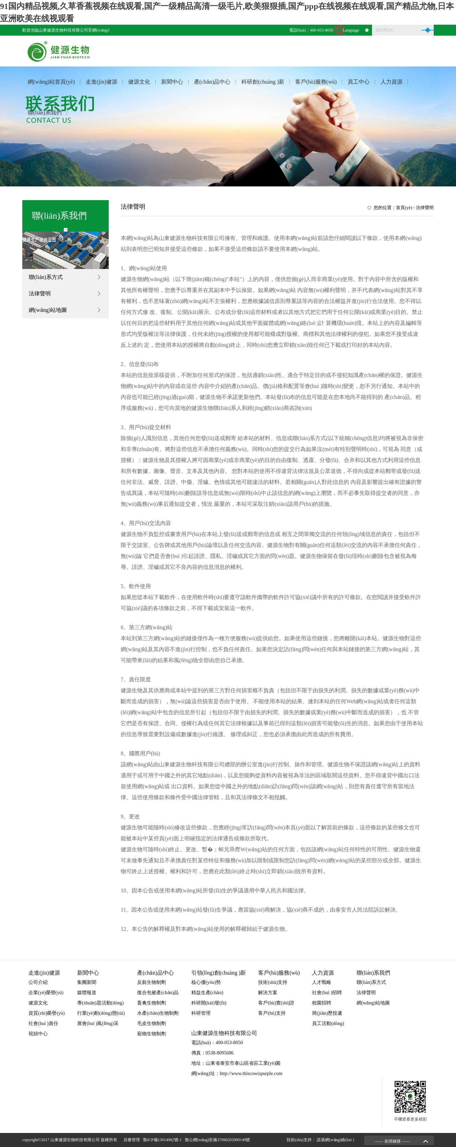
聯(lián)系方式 (46, 277)
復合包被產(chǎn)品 (158, 992)
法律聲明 (40, 293)
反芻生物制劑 (151, 982)
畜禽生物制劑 (151, 1002)
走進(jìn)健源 (101, 82)
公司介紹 (38, 982)
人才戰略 (321, 982)
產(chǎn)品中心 (212, 82)
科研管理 (201, 1013)
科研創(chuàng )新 (262, 82)
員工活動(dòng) (328, 1023)
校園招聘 (321, 1002)
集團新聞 (86, 982)
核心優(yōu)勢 (206, 982)
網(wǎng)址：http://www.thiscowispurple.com (237, 1073)
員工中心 (359, 82)
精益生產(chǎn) (207, 992)
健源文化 (139, 82)
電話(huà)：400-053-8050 (311, 30)
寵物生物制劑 (151, 1033)
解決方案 (267, 992)
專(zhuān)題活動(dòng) (100, 1002)
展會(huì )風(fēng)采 (98, 1023)
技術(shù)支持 (272, 982)
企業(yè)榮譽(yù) (45, 992)
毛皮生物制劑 (151, 1023)
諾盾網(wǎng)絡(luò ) (335, 1139)
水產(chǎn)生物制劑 (158, 1013)
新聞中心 (172, 82)
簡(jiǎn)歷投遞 (327, 1013)
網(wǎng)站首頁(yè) (51, 82)
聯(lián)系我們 (45, 112)
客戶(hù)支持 (271, 1013)
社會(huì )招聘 (327, 992)
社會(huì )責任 (43, 1023)
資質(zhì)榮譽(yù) (46, 1013)
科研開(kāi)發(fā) (209, 1002)
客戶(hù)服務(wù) (316, 82)
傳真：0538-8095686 (212, 1053)
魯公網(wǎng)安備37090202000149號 (218, 1139)
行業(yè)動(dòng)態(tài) (101, 1013)
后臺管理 (132, 1139)
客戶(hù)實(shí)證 (276, 1002)
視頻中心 (38, 1033)
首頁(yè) (404, 207)
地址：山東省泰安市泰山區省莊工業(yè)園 (236, 1063)
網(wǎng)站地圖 (48, 310)
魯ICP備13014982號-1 (163, 1139)
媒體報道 (86, 992)
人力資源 (392, 82)
